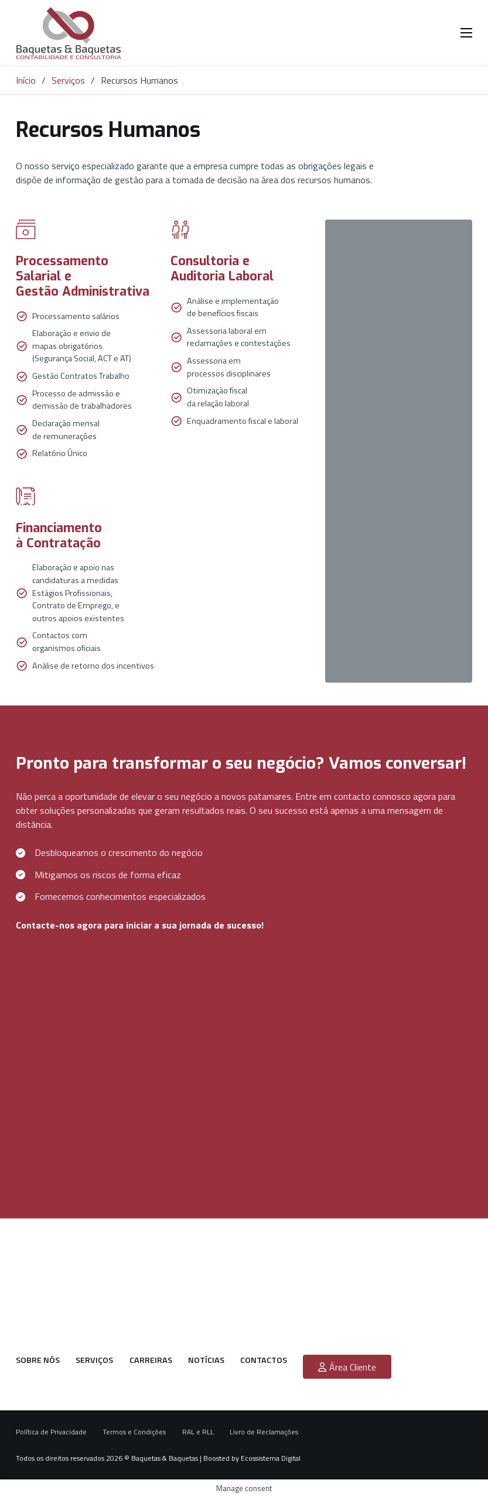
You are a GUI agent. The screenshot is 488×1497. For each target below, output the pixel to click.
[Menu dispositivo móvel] (466, 32)
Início (26, 80)
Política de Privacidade (51, 1432)
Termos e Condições (134, 1432)
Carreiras (150, 1360)
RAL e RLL (198, 1432)
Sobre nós (38, 1360)
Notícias (206, 1360)
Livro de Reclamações (264, 1432)
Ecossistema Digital (271, 1458)
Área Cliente (347, 1367)
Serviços (68, 80)
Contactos (263, 1360)
